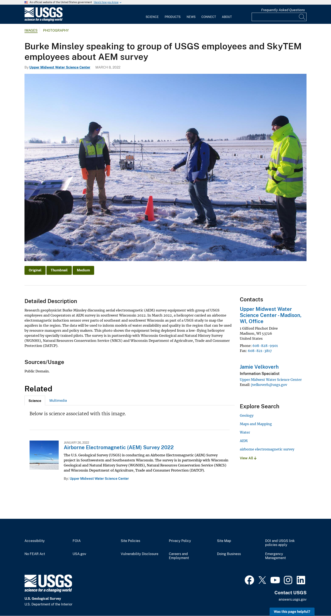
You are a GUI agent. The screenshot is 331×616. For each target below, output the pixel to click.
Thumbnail (59, 270)
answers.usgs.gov (293, 599)
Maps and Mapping (256, 424)
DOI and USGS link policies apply (280, 543)
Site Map (224, 541)
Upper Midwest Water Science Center (59, 67)
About (227, 17)
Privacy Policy (180, 541)
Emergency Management (275, 556)
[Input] (279, 17)
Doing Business (229, 554)
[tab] (34, 400)
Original (35, 270)
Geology (247, 415)
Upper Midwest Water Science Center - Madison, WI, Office (270, 315)
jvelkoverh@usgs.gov (269, 385)
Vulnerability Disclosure (139, 554)
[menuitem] (152, 14)
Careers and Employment (179, 556)
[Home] (43, 20)
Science (152, 17)
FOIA (77, 541)
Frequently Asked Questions (283, 10)
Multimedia (58, 401)
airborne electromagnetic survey (267, 449)
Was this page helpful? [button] (292, 612)
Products (172, 17)
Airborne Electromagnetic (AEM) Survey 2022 (119, 447)
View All (248, 458)
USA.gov (79, 554)
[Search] (302, 17)
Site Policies (130, 541)
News (191, 17)
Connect (208, 17)
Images (31, 30)
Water (245, 432)
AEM (244, 441)
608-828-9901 (265, 346)
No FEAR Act (34, 554)
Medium (83, 270)
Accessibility (34, 541)
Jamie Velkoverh (259, 367)
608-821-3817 (260, 351)
